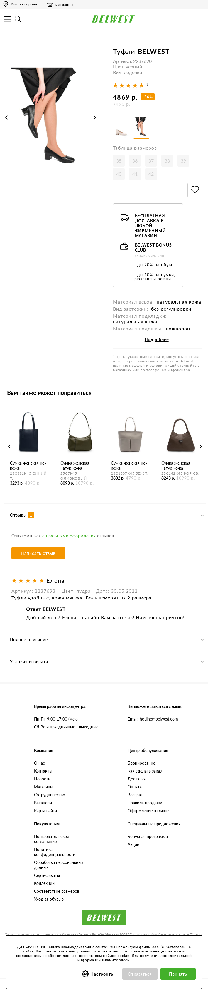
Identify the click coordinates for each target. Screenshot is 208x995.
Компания (43, 751)
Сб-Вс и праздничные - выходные (66, 727)
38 (167, 161)
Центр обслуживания (148, 751)
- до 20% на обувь (154, 265)
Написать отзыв (38, 554)
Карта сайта (45, 811)
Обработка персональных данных (58, 866)
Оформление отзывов (148, 811)
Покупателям (47, 824)
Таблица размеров (135, 148)
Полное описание (29, 640)
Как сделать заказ (145, 771)
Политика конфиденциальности (54, 853)
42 (151, 174)
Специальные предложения (154, 824)
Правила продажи (145, 803)
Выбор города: (24, 4)
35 (118, 161)
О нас (39, 763)
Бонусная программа (148, 837)
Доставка (137, 779)
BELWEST (154, 52)
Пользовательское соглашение (51, 840)
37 (151, 161)
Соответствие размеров (56, 892)
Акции (133, 845)
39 (183, 161)
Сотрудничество (49, 795)
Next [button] (95, 117)
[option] (50, 123)
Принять (178, 973)
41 (135, 174)
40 (118, 174)
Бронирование (141, 763)
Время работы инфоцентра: (60, 707)
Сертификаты (47, 876)
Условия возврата (29, 662)
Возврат (135, 795)
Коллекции (44, 884)
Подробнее (157, 340)
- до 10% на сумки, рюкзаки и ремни (154, 277)
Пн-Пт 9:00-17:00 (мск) (56, 719)
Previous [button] (6, 117)
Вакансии (43, 803)
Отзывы (22, 515)
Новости (42, 779)
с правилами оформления (69, 536)
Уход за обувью (49, 899)
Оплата (135, 787)
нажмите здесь (115, 960)
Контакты (43, 771)
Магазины (60, 4)
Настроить (102, 973)
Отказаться (140, 973)
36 (135, 161)
